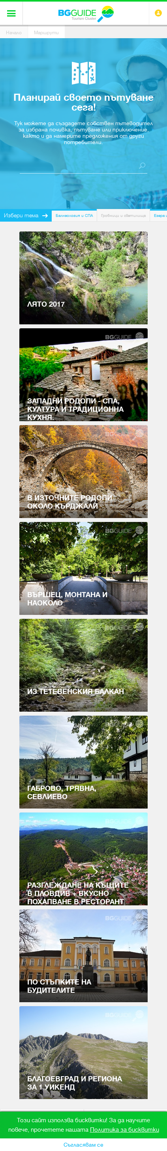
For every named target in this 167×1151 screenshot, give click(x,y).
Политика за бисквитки (124, 1129)
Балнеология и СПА (74, 215)
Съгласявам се (83, 1145)
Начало (14, 32)
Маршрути (46, 32)
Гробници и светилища (123, 215)
